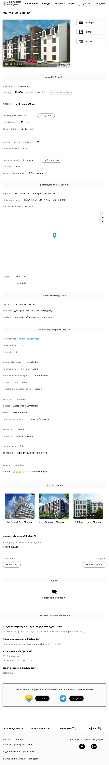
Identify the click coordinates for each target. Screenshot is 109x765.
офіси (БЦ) (95, 728)
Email (42, 698)
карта (72, 3)
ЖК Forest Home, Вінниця (88, 522)
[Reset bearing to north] (103, 221)
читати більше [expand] (10, 547)
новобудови (31, 3)
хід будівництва (51, 160)
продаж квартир (40, 728)
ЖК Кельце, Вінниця (54, 522)
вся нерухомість (13, 728)
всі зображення (13, 63)
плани (86, 32)
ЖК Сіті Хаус (11, 564)
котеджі (46, 3)
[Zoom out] (103, 217)
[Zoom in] (103, 213)
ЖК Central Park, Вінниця (19, 522)
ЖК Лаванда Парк (94, 564)
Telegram (77, 698)
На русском (101, 3)
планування (46, 115)
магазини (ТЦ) (68, 728)
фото (85, 41)
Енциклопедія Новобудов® (25, 758)
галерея (87, 22)
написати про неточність (61, 92)
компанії (60, 3)
